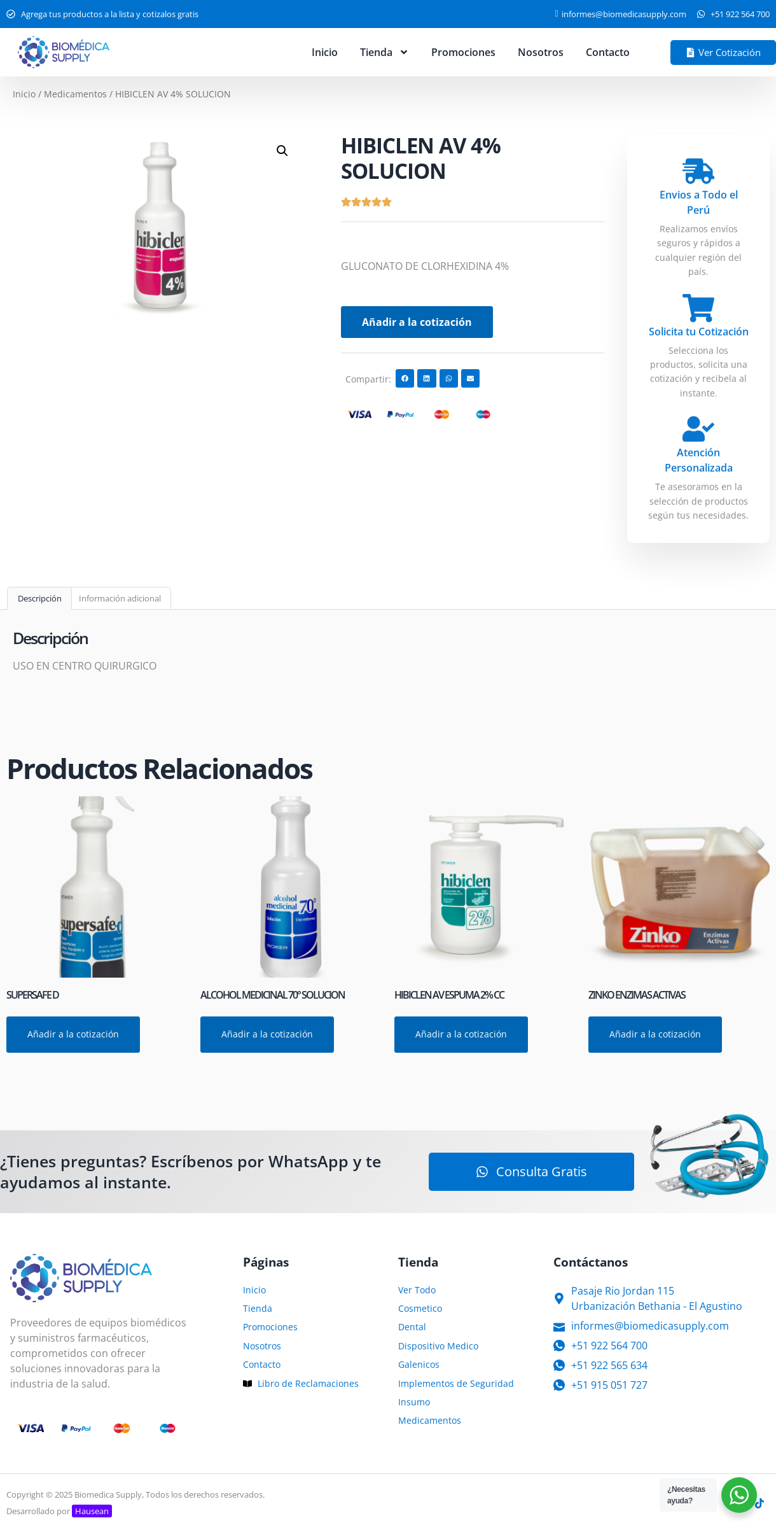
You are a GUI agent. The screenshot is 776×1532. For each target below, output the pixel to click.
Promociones (463, 52)
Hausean (92, 1511)
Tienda (384, 52)
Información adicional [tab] (120, 598)
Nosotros (541, 52)
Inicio (325, 52)
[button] (282, 150)
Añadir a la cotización (417, 322)
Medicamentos (75, 94)
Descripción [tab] (40, 598)
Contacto (608, 52)
